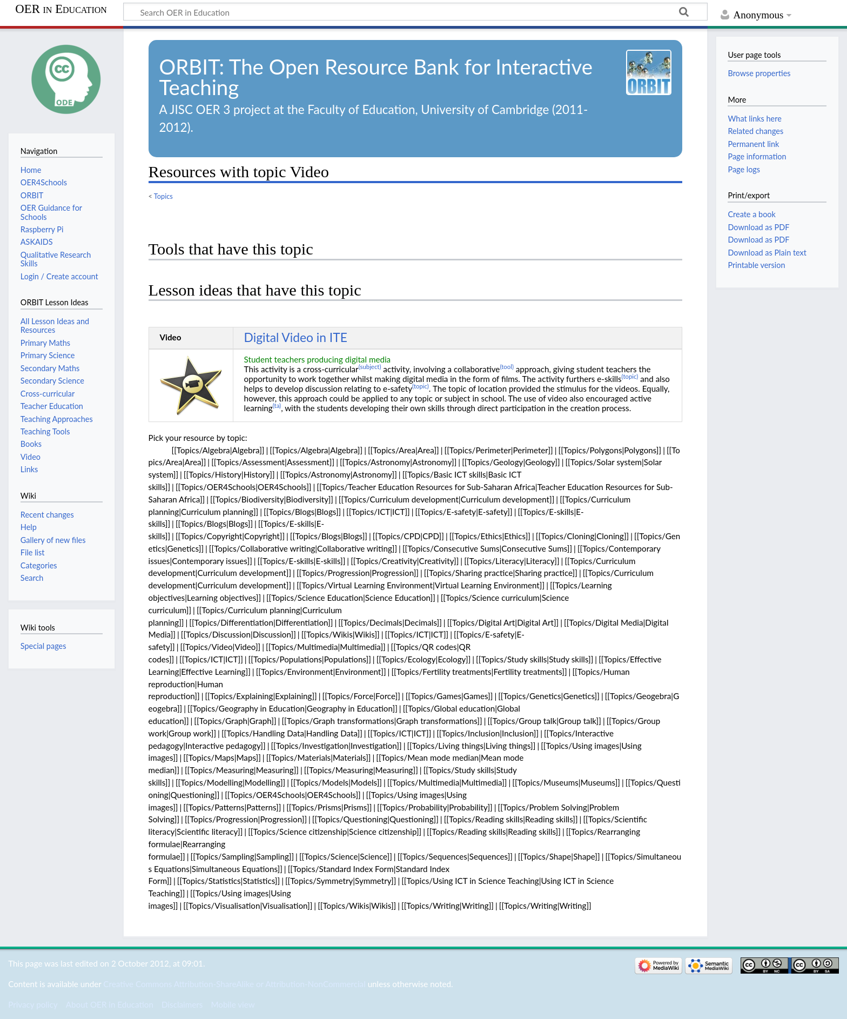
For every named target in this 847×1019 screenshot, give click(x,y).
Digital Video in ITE (295, 337)
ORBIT (189, 66)
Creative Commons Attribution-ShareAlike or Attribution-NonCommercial (234, 984)
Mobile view (232, 1004)
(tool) (507, 366)
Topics (163, 196)
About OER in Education (109, 1004)
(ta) (277, 405)
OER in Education (61, 9)
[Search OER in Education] (415, 12)
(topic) (630, 376)
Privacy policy (32, 1004)
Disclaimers (182, 1004)
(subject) (370, 366)
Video (171, 337)
